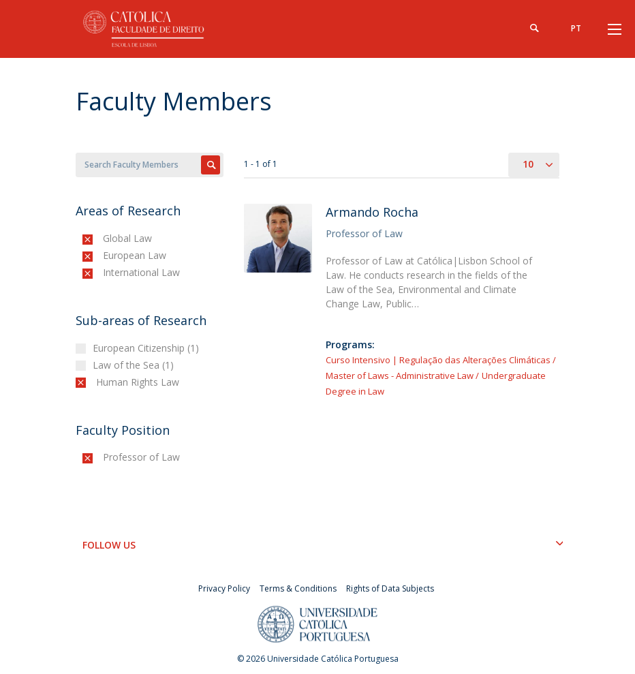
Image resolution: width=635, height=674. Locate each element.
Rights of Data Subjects (390, 588)
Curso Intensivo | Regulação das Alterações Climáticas (438, 360)
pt (576, 28)
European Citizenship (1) (147, 347)
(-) (106, 238)
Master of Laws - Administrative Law (400, 375)
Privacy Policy (224, 588)
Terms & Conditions (298, 588)
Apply (210, 164)
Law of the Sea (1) (135, 364)
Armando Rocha (372, 212)
